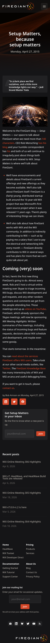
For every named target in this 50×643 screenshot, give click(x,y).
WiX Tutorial (9, 572)
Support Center (10, 577)
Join (41, 433)
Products (30, 549)
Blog (28, 568)
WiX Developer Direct (13, 557)
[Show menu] (44, 6)
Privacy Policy (33, 577)
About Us (31, 564)
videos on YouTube (35, 309)
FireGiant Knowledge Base (31, 368)
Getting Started (10, 568)
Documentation (11, 564)
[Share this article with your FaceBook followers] (23, 401)
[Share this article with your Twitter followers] (14, 401)
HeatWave (8, 549)
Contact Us (31, 572)
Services (30, 553)
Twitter (7, 368)
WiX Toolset (8, 553)
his (8, 151)
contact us (8, 388)
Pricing (29, 545)
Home (6, 545)
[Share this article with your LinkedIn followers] (6, 401)
